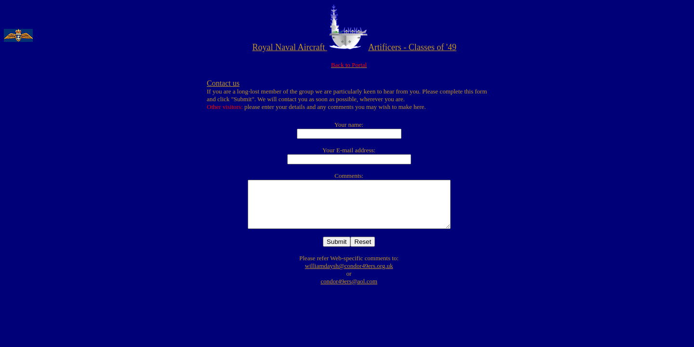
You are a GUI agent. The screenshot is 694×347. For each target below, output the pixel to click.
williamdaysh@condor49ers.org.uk (349, 265)
